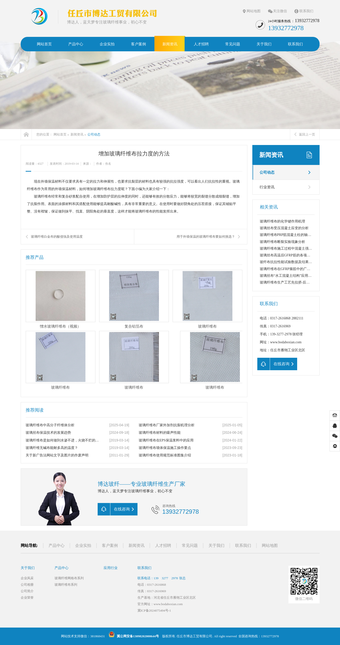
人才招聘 (163, 545)
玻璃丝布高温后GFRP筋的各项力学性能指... (293, 255)
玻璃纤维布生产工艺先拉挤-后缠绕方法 (290, 282)
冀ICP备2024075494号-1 (154, 610)
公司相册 (27, 584)
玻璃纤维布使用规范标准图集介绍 (165, 455)
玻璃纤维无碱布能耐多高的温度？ (52, 448)
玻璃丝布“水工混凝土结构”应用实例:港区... (293, 276)
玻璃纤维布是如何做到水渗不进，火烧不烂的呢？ (63, 440)
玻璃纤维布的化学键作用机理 (282, 221)
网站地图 (254, 11)
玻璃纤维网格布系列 (69, 578)
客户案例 (110, 545)
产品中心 (57, 545)
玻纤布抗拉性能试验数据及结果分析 (288, 262)
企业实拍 (83, 545)
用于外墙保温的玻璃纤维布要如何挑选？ (206, 236)
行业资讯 (267, 187)
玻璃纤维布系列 (66, 584)
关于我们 (216, 545)
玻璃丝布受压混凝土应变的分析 (284, 228)
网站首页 (60, 134)
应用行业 (111, 568)
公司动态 (93, 134)
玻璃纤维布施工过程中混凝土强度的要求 (291, 248)
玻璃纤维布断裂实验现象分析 (282, 242)
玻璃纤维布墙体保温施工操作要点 (165, 448)
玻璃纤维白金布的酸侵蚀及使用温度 (57, 236)
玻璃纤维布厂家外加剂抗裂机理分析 (167, 425)
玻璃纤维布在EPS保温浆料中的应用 (166, 440)
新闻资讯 (76, 134)
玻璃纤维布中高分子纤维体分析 (50, 425)
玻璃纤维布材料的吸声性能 (160, 432)
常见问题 (190, 545)
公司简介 (27, 591)
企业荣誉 (27, 597)
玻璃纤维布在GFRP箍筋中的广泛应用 (288, 269)
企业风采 (27, 578)
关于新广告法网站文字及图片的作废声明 (57, 455)
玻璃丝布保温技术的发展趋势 (48, 432)
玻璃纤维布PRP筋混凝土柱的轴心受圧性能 (292, 235)
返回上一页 (304, 134)
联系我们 (306, 11)
